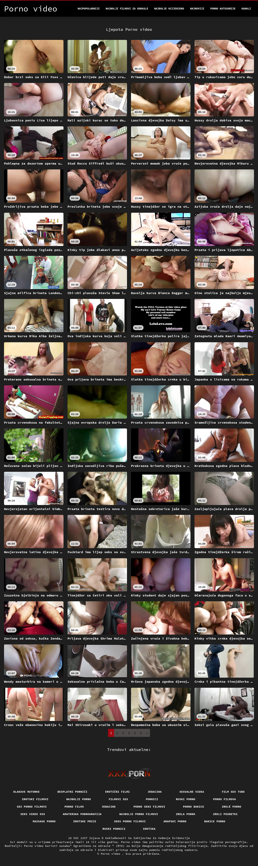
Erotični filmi (117, 791)
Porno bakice (193, 806)
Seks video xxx (32, 814)
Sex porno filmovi (32, 806)
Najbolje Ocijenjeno (169, 8)
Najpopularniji (89, 8)
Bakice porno (214, 821)
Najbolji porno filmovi (138, 814)
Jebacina (155, 791)
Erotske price (84, 821)
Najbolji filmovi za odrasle (127, 8)
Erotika (149, 829)
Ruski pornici (114, 829)
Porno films (74, 806)
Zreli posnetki (225, 814)
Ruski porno (185, 799)
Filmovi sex (118, 799)
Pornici (152, 799)
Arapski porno (174, 821)
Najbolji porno (78, 799)
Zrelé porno (231, 806)
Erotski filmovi (35, 799)
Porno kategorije (222, 8)
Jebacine (109, 806)
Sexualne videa (191, 791)
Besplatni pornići (72, 791)
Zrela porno (185, 814)
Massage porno (44, 821)
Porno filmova (224, 799)
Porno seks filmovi (149, 806)
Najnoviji (197, 8)
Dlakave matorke (26, 791)
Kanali (246, 8)
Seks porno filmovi (130, 821)
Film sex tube (233, 791)
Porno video (111, 854)
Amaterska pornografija (82, 814)
